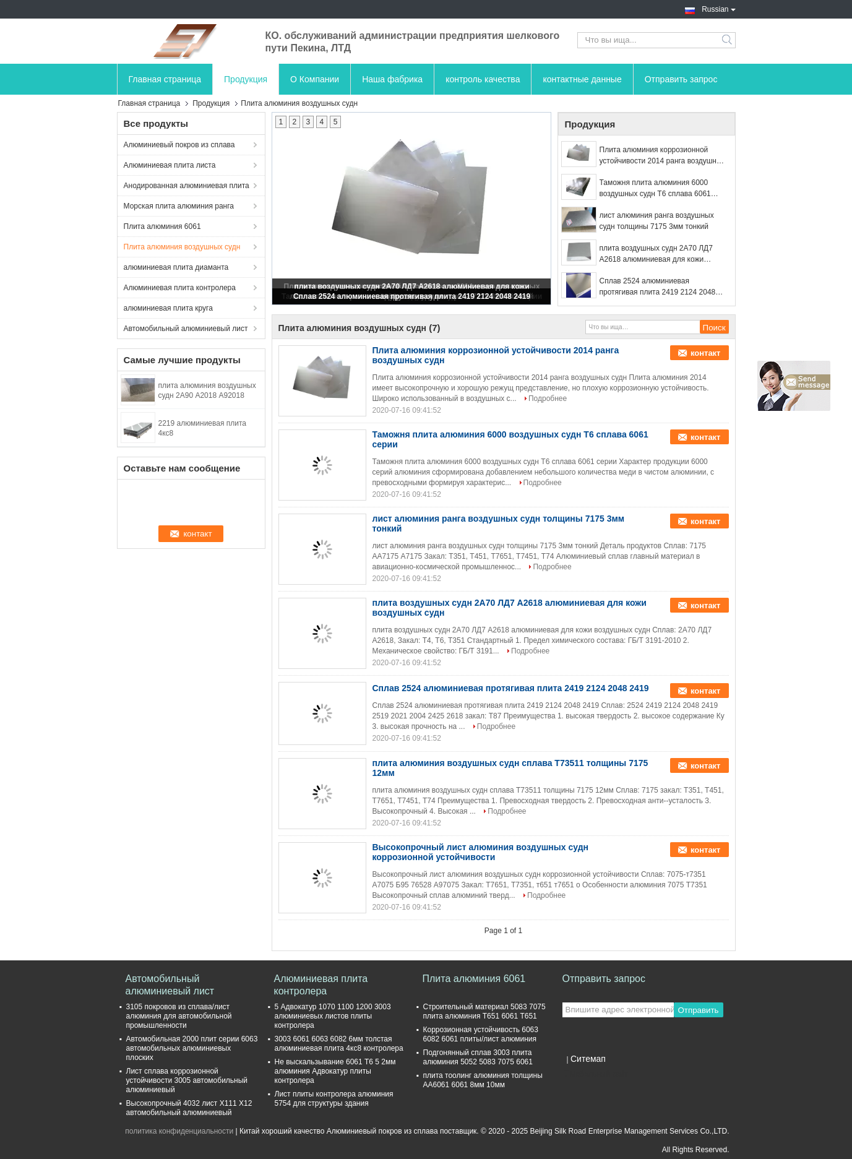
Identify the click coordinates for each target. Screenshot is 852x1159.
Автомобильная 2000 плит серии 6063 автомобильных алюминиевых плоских (192, 1048)
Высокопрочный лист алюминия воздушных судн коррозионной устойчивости (480, 852)
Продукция (245, 79)
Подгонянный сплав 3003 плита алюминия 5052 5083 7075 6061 (478, 1057)
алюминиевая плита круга (168, 308)
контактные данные (582, 79)
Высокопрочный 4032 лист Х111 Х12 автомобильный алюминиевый (189, 1108)
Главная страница (165, 79)
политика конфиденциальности (179, 1131)
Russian (718, 8)
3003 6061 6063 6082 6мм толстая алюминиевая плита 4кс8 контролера (339, 1044)
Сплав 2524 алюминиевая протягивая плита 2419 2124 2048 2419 (411, 296)
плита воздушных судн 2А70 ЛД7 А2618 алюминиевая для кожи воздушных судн (656, 254)
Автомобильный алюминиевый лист (186, 328)
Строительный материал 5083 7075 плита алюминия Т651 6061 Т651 (484, 1011)
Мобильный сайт (595, 1074)
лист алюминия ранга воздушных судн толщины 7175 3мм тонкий (657, 221)
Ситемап (588, 1059)
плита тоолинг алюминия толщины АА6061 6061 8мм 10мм (483, 1080)
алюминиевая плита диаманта (176, 267)
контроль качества (482, 79)
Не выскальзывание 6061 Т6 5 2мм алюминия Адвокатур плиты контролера (335, 1071)
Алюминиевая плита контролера (180, 287)
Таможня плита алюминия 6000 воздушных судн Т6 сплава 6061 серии (655, 188)
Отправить (698, 1010)
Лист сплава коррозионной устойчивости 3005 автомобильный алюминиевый (187, 1080)
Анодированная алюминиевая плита (186, 185)
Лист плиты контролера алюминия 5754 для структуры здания (334, 1099)
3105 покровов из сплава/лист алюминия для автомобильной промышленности (179, 1016)
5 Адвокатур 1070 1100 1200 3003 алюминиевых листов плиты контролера (333, 1016)
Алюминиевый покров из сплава (179, 144)
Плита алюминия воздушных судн (182, 247)
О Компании (314, 79)
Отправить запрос (681, 79)
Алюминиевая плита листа (170, 165)
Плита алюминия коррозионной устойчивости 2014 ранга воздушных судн (663, 155)
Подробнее (547, 398)
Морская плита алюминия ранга (179, 206)
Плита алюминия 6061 (162, 226)
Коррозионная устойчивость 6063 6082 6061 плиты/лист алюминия (480, 1034)
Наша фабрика (392, 79)
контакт (706, 353)
